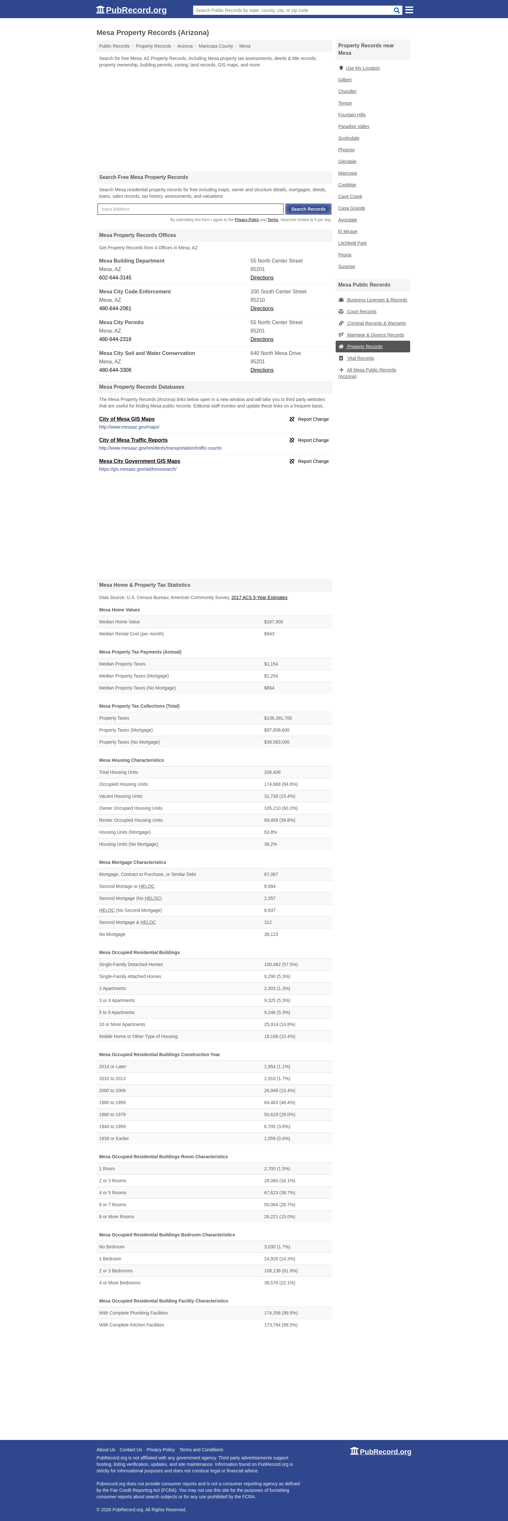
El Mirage (347, 231)
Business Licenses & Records (372, 299)
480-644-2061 (115, 308)
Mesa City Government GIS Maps (139, 461)
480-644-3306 (115, 370)
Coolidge (347, 184)
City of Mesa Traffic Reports (133, 440)
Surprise (346, 266)
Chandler (347, 91)
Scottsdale (348, 138)
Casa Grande (351, 208)
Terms (273, 220)
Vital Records (356, 358)
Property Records (360, 346)
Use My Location (359, 68)
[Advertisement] (214, 119)
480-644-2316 (115, 339)
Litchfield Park (352, 243)
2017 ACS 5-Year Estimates (259, 597)
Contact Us (131, 1449)
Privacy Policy (247, 220)
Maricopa (347, 173)
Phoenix (346, 149)
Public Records (114, 46)
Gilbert (345, 79)
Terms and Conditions (201, 1449)
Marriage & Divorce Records (371, 334)
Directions (261, 277)
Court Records (357, 311)
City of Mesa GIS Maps (127, 419)
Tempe (345, 103)
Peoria (344, 254)
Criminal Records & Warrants (372, 323)
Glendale (347, 161)
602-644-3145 (115, 277)
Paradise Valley (353, 126)
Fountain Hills (352, 114)
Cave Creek (350, 196)
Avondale (347, 219)
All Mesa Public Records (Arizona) (367, 373)
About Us (106, 1449)
